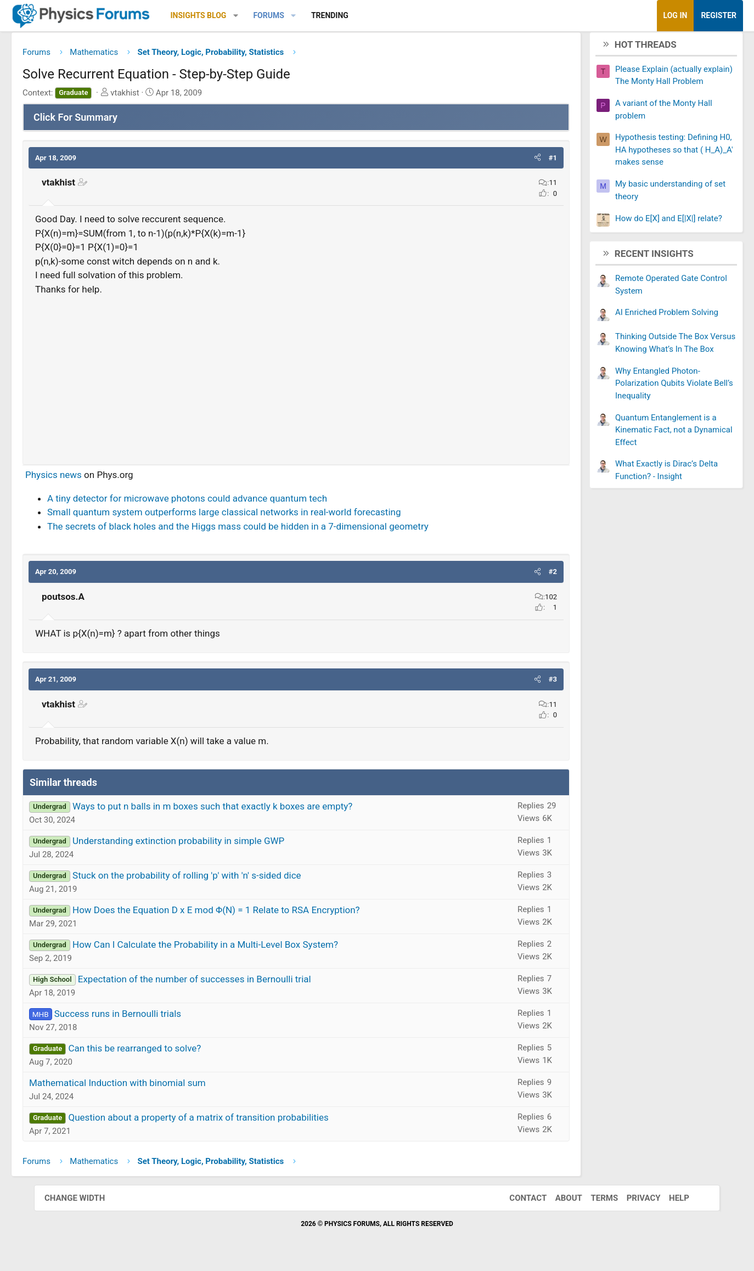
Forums (302, 15)
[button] (270, 15)
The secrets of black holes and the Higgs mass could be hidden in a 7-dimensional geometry (272, 530)
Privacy (633, 1202)
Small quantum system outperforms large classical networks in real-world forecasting (258, 516)
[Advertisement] (296, 380)
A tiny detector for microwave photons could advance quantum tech (221, 502)
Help (668, 1202)
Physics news (87, 479)
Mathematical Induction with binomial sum (151, 1087)
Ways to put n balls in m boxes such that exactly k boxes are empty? (246, 810)
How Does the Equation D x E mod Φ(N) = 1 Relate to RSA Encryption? (250, 914)
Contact (517, 1202)
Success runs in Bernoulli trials (151, 1018)
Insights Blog (233, 15)
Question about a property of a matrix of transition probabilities (232, 1121)
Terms (593, 1202)
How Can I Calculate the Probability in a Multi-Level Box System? (239, 948)
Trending (363, 15)
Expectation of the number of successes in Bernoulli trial (228, 983)
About (557, 1202)
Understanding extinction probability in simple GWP (212, 845)
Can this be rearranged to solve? (168, 1052)
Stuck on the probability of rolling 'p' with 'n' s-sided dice (220, 879)
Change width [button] (85, 1202)
